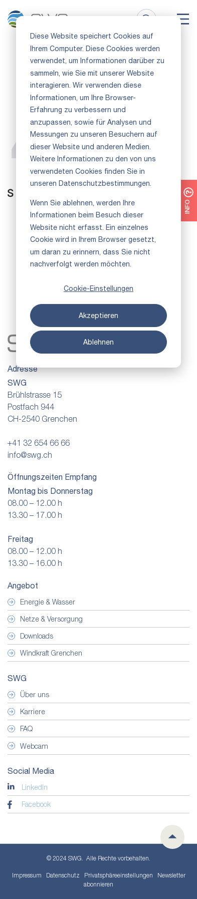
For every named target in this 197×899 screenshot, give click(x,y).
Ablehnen (98, 342)
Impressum (27, 875)
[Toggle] (182, 19)
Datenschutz (63, 875)
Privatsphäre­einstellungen (118, 875)
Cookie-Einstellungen (98, 288)
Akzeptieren (98, 316)
